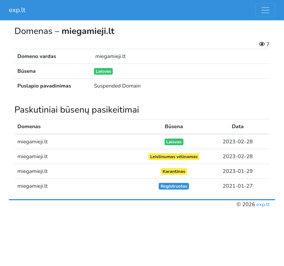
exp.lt (17, 10)
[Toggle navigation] (265, 10)
